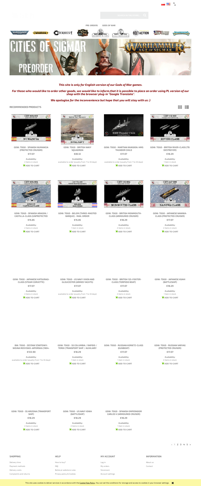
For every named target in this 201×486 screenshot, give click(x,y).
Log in (103, 462)
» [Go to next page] (190, 444)
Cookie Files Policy (87, 483)
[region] (101, 57)
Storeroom (105, 470)
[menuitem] (91, 25)
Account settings (108, 474)
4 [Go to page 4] (184, 444)
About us (150, 462)
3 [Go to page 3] (180, 444)
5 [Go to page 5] (187, 444)
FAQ (56, 466)
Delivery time (15, 462)
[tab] (96, 73)
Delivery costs (15, 470)
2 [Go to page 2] (177, 444)
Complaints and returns (20, 474)
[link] (101, 57)
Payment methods (17, 466)
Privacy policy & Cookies (65, 474)
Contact (149, 466)
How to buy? (60, 462)
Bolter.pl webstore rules (65, 470)
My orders (105, 466)
